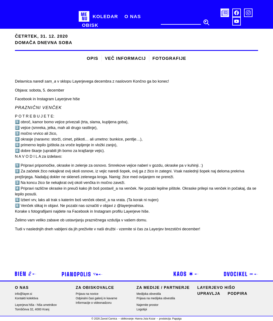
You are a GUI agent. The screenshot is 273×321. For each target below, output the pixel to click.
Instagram (102, 211)
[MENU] (84, 16)
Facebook (80, 211)
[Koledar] (105, 16)
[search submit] (206, 22)
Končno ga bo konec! (151, 81)
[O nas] (132, 16)
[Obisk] (90, 25)
